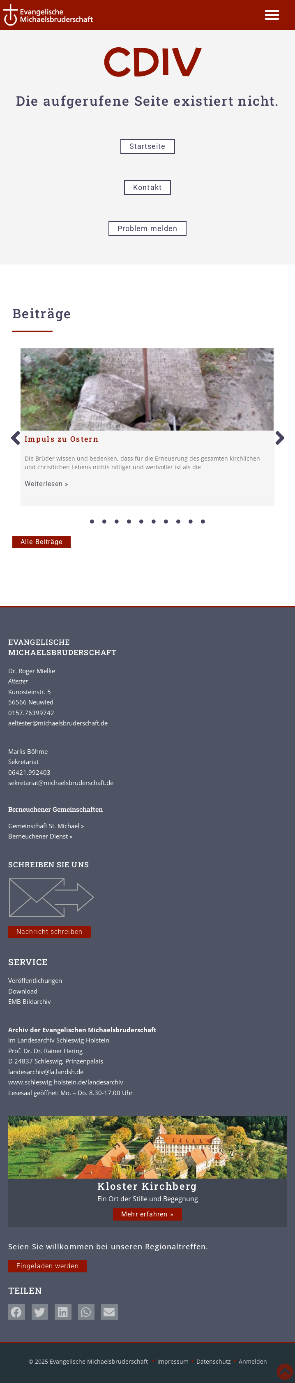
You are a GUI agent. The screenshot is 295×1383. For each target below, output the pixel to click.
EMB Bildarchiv (29, 1001)
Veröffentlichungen (35, 980)
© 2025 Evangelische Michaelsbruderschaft (89, 1361)
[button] (272, 15)
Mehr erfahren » (147, 1214)
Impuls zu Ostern (62, 439)
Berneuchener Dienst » (40, 836)
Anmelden (253, 1361)
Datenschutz (213, 1361)
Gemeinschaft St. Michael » (46, 826)
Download (22, 991)
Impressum (173, 1361)
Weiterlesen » (47, 484)
